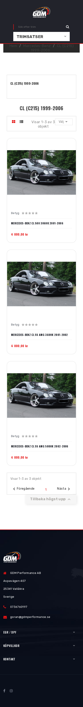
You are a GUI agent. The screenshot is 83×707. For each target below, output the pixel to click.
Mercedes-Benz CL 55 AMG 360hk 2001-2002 (39, 335)
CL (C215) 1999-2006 (24, 83)
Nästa (64, 489)
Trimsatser (30, 36)
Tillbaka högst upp (51, 499)
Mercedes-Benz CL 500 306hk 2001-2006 (37, 223)
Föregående (23, 489)
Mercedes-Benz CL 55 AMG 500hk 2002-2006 (39, 446)
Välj (64, 121)
